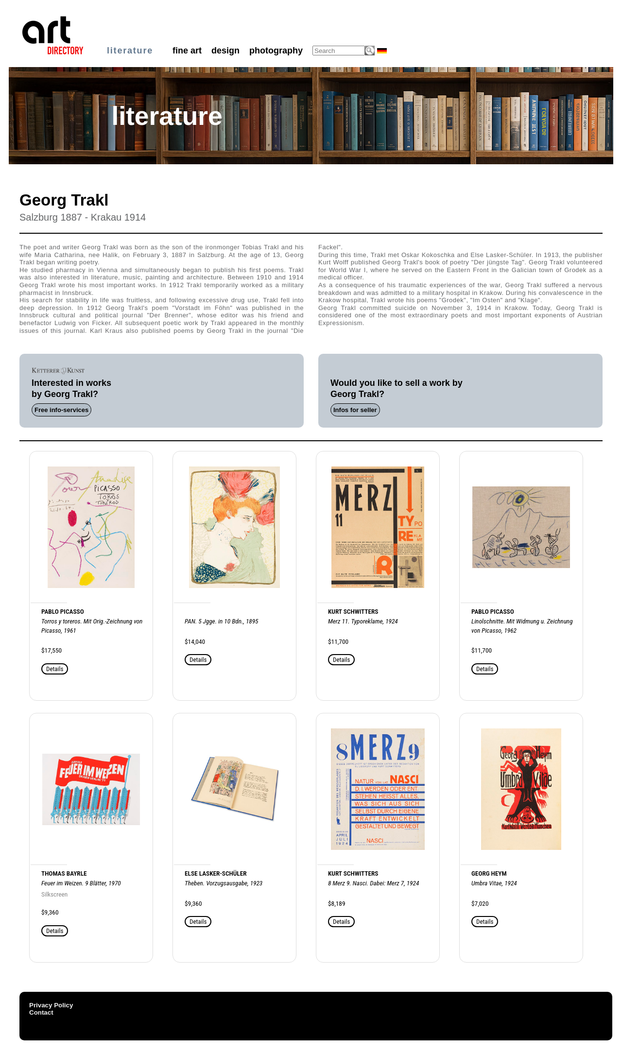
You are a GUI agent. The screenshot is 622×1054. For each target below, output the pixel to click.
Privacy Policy (51, 1005)
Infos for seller (355, 410)
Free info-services (61, 410)
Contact (41, 1012)
